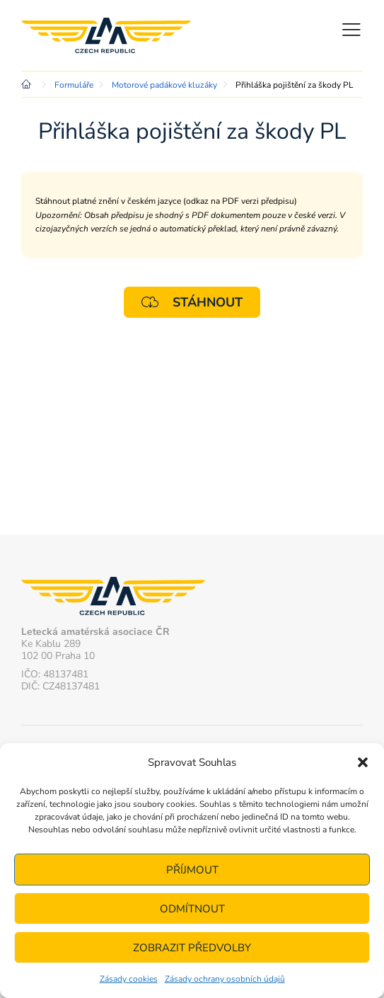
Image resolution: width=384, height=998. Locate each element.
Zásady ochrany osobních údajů (225, 979)
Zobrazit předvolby (192, 948)
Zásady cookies (129, 979)
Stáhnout (192, 302)
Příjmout (192, 870)
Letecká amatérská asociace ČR (106, 35)
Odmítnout (192, 909)
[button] (363, 762)
